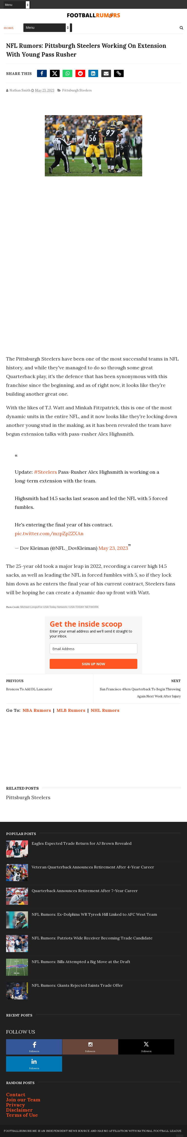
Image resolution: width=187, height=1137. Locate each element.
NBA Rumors (37, 710)
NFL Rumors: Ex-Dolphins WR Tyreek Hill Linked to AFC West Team (94, 914)
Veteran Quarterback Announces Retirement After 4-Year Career (93, 867)
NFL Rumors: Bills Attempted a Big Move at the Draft (81, 961)
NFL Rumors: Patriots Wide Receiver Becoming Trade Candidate (92, 938)
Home (9, 28)
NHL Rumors (105, 710)
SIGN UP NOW (93, 664)
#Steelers (45, 472)
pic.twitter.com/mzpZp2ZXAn (49, 533)
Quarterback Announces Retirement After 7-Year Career (85, 890)
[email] (93, 649)
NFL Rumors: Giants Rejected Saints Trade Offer (77, 985)
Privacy (15, 1105)
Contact (15, 1094)
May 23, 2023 (113, 548)
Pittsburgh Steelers (77, 90)
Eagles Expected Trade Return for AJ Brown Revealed (81, 843)
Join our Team (23, 1100)
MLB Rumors (70, 710)
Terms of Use (22, 1115)
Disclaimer (19, 1110)
